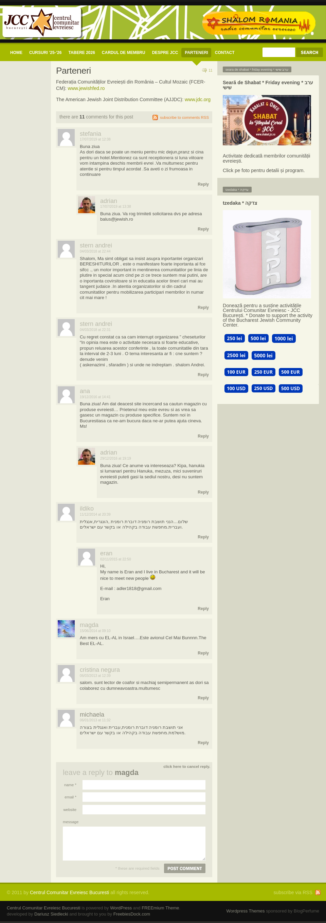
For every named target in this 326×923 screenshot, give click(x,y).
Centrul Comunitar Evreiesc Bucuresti (69, 892)
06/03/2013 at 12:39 (95, 676)
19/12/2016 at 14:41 (95, 397)
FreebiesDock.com (131, 914)
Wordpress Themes (246, 910)
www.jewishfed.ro (86, 88)
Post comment (184, 868)
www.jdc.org (198, 99)
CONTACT (225, 52)
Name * (70, 785)
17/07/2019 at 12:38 (95, 139)
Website (69, 810)
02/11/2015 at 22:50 (115, 559)
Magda (127, 772)
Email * (70, 797)
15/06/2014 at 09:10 (95, 631)
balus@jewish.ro (116, 219)
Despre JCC (165, 52)
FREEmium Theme (160, 907)
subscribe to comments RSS (184, 117)
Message (69, 822)
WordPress (121, 907)
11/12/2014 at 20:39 (95, 514)
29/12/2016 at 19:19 (115, 458)
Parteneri (196, 52)
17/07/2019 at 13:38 (115, 206)
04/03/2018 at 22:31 (95, 330)
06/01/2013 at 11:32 (95, 720)
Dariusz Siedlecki (51, 914)
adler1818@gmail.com (138, 588)
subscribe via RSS (293, 892)
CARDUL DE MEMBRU (123, 52)
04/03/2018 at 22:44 (95, 251)
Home (16, 52)
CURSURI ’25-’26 (45, 52)
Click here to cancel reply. (186, 766)
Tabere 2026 (81, 52)
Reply (203, 184)
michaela (92, 714)
